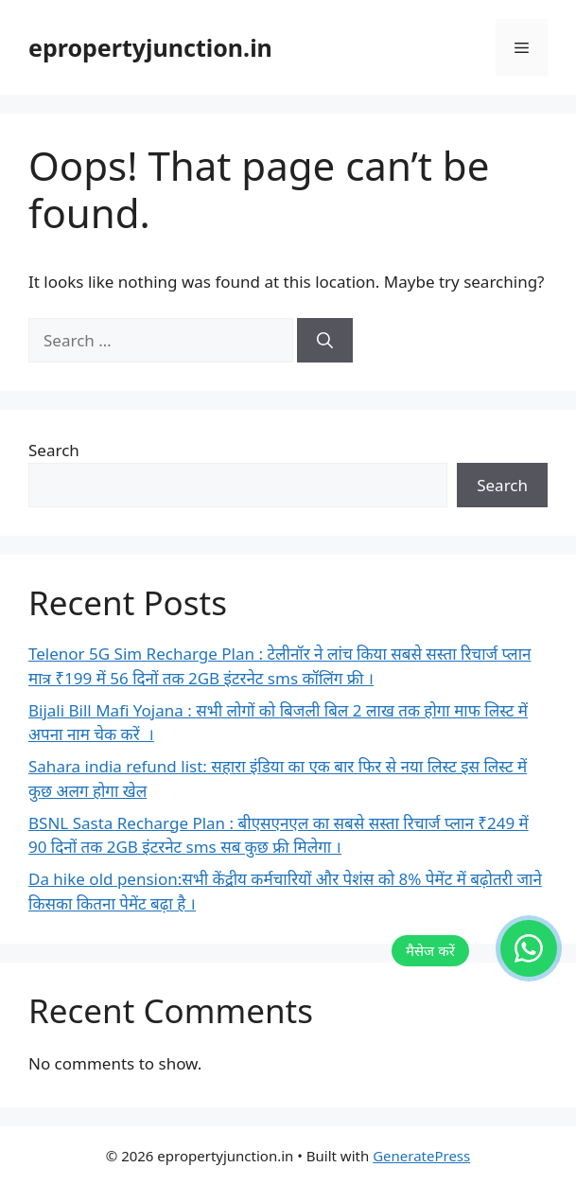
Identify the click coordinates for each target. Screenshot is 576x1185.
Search (53, 450)
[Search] (325, 340)
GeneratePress (421, 1155)
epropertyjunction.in (150, 47)
